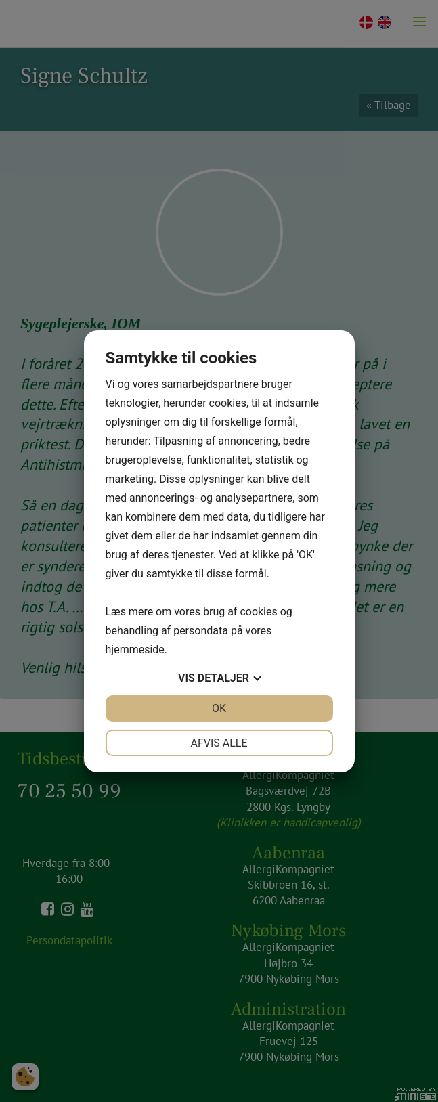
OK (219, 708)
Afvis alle (218, 742)
